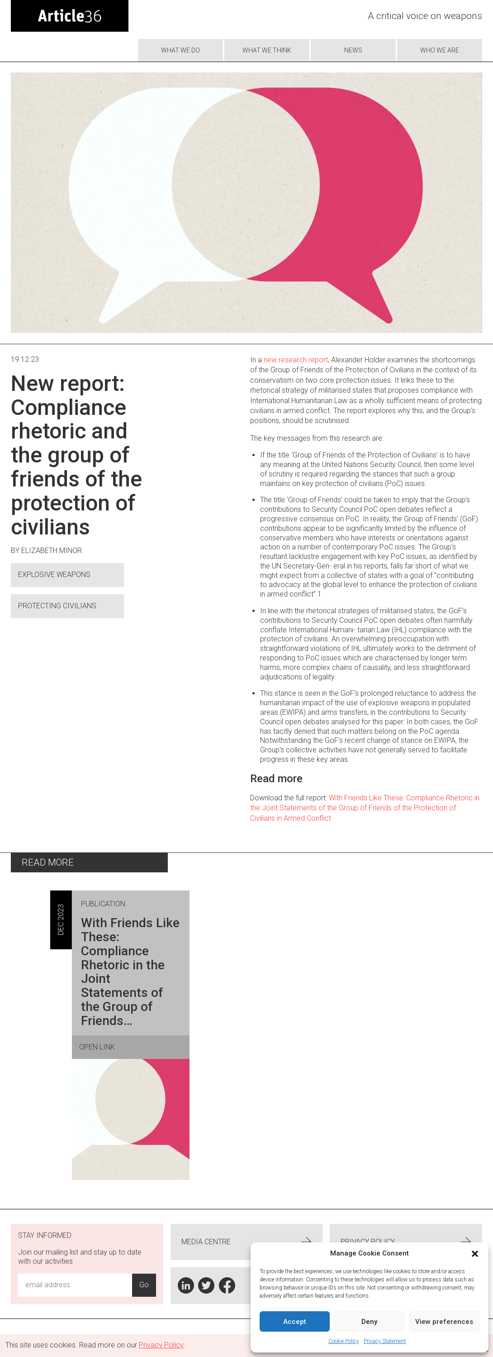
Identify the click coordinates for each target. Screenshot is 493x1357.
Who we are (439, 50)
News (353, 50)
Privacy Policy (406, 1242)
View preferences (444, 1322)
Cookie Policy (343, 1341)
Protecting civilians (57, 606)
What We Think (266, 50)
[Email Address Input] (75, 1285)
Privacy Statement (385, 1341)
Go (144, 1284)
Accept (294, 1322)
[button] (474, 1253)
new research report (296, 360)
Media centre (246, 1242)
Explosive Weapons (54, 574)
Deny (369, 1322)
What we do (180, 50)
